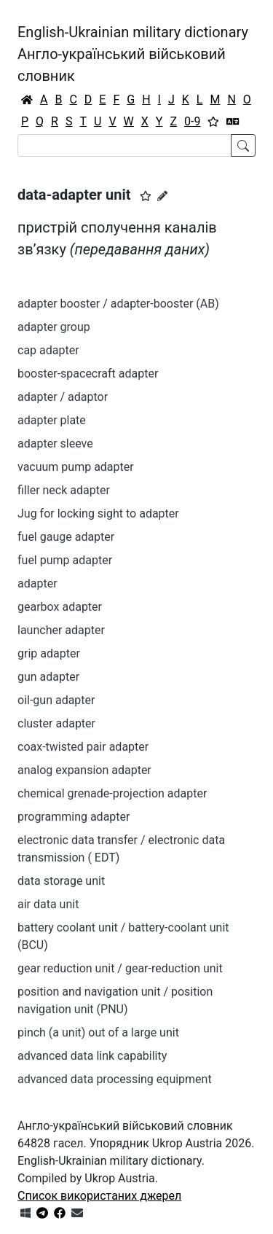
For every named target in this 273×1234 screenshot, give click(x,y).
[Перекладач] (233, 121)
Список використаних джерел (99, 1196)
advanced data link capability (92, 1056)
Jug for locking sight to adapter (98, 513)
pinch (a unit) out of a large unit (98, 1032)
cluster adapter (56, 723)
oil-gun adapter (56, 700)
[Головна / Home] (26, 99)
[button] (145, 196)
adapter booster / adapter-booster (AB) (118, 304)
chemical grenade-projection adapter (112, 793)
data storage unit (61, 881)
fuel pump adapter (64, 560)
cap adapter (48, 350)
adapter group (53, 327)
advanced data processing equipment (114, 1079)
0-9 (192, 121)
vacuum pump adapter (75, 467)
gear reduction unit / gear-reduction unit (120, 968)
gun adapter (48, 677)
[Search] (124, 145)
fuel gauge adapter (65, 537)
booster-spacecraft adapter (87, 373)
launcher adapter (61, 630)
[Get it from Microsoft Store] (25, 1213)
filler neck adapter (63, 490)
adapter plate (51, 420)
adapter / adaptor (62, 397)
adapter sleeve (55, 443)
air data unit (48, 904)
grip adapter (48, 653)
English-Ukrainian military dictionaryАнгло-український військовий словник (132, 54)
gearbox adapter (59, 607)
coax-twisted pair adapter (83, 747)
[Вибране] (213, 121)
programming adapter (73, 817)
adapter (37, 583)
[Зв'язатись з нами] (77, 1213)
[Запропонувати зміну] (162, 196)
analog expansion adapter (84, 770)
